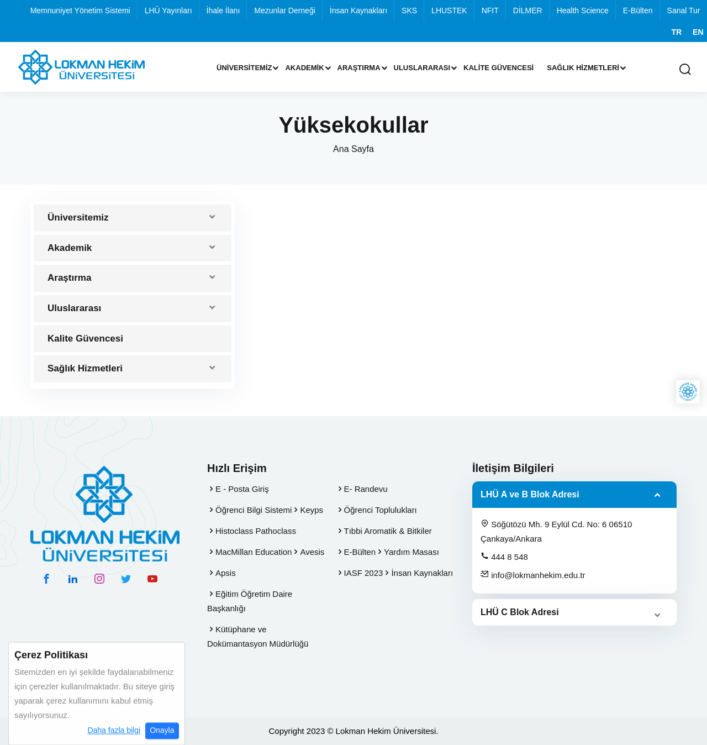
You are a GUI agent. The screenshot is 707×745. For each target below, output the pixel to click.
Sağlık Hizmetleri (583, 68)
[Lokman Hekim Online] (688, 392)
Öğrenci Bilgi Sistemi (253, 510)
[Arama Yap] (685, 70)
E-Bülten (638, 10)
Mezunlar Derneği (284, 10)
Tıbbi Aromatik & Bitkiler (388, 531)
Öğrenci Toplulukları (380, 510)
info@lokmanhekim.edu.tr (533, 575)
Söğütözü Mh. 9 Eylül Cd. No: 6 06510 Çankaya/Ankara (556, 531)
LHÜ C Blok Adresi (520, 612)
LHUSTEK (449, 10)
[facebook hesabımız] (46, 579)
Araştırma (359, 68)
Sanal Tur (683, 10)
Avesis (312, 552)
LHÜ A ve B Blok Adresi (530, 494)
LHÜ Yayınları (168, 10)
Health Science (583, 10)
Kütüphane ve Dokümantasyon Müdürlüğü (257, 636)
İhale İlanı (223, 10)
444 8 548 (504, 557)
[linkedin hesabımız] (73, 579)
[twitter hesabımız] (126, 579)
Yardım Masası (411, 552)
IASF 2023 (363, 573)
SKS (409, 10)
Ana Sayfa (353, 149)
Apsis (225, 573)
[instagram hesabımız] (99, 579)
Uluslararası (422, 68)
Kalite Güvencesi (498, 68)
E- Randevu (366, 489)
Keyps (311, 510)
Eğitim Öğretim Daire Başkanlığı (249, 601)
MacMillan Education (253, 552)
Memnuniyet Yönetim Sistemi (80, 10)
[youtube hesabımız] (152, 579)
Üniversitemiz (244, 68)
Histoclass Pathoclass (255, 531)
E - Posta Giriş (242, 489)
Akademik (304, 68)
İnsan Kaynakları (358, 10)
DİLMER (527, 10)
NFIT (490, 10)
